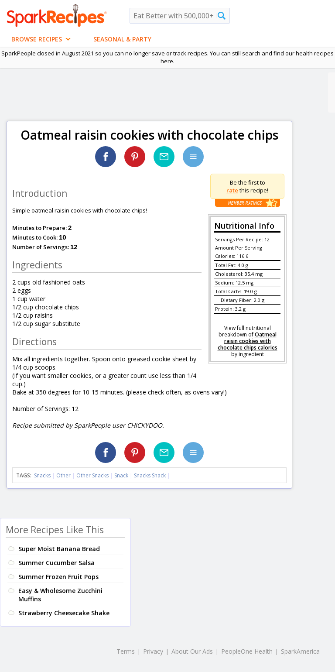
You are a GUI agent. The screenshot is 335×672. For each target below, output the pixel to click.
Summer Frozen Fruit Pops (58, 577)
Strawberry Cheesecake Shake (63, 613)
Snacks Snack (150, 475)
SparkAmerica (300, 651)
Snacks (42, 475)
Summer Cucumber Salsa (56, 563)
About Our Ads (192, 651)
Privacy (153, 651)
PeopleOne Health (247, 651)
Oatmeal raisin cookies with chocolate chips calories (247, 341)
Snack (121, 475)
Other (63, 475)
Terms (125, 651)
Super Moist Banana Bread (59, 549)
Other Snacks (92, 475)
